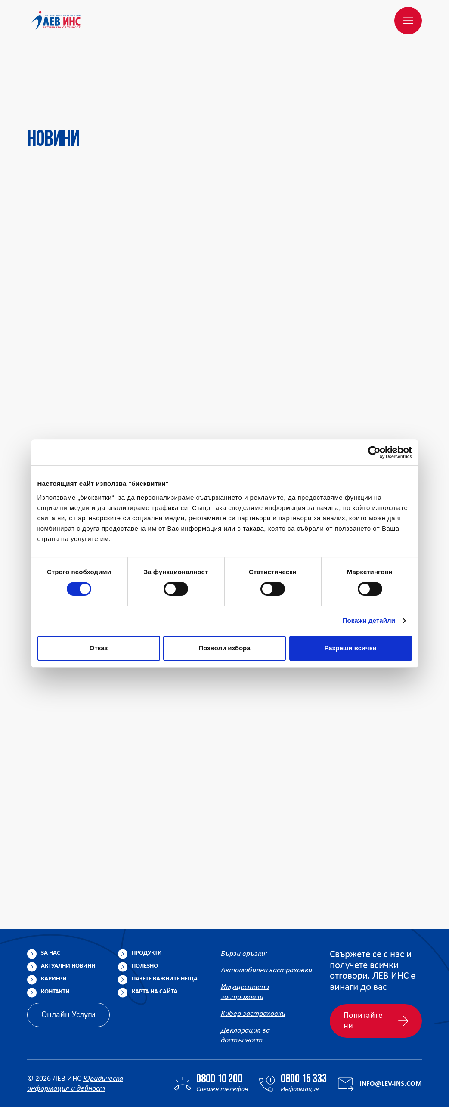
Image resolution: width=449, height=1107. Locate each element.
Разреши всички (350, 648)
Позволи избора (224, 648)
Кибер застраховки (253, 973)
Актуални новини (68, 924)
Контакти (55, 950)
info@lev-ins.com (390, 1042)
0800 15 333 (304, 1039)
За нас (50, 912)
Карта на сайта (154, 950)
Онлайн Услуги (68, 973)
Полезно (145, 924)
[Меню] (408, 20)
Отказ (99, 648)
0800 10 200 (219, 1039)
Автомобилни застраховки (266, 929)
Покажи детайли (369, 620)
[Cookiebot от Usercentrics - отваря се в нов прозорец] (374, 452)
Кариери (54, 937)
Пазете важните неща (165, 937)
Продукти (147, 912)
